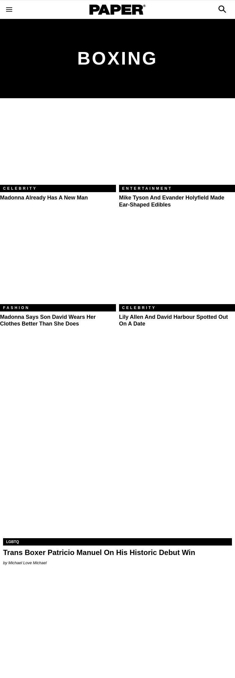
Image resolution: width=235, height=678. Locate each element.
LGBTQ (12, 542)
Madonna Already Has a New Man (44, 198)
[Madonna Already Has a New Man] (58, 146)
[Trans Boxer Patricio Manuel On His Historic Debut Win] (117, 481)
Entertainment (147, 188)
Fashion (16, 308)
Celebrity (20, 188)
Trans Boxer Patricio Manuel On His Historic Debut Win (99, 552)
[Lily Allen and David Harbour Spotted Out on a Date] (177, 265)
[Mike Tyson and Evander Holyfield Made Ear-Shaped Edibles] (177, 146)
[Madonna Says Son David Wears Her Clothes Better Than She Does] (58, 265)
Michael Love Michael (27, 563)
